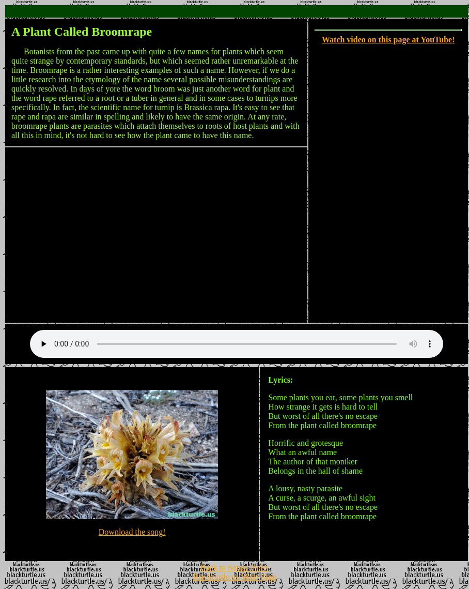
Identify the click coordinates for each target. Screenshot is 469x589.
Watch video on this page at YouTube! (388, 39)
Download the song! (132, 533)
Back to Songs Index (234, 570)
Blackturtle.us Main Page (234, 580)
